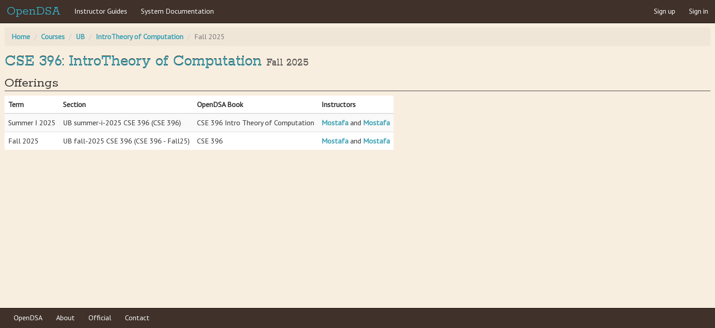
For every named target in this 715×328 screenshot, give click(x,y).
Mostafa (334, 122)
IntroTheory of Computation (139, 36)
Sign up (664, 10)
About (65, 317)
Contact (137, 317)
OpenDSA (34, 11)
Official (99, 317)
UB (80, 36)
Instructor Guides (100, 10)
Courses (53, 36)
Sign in (698, 10)
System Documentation (177, 10)
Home (20, 36)
